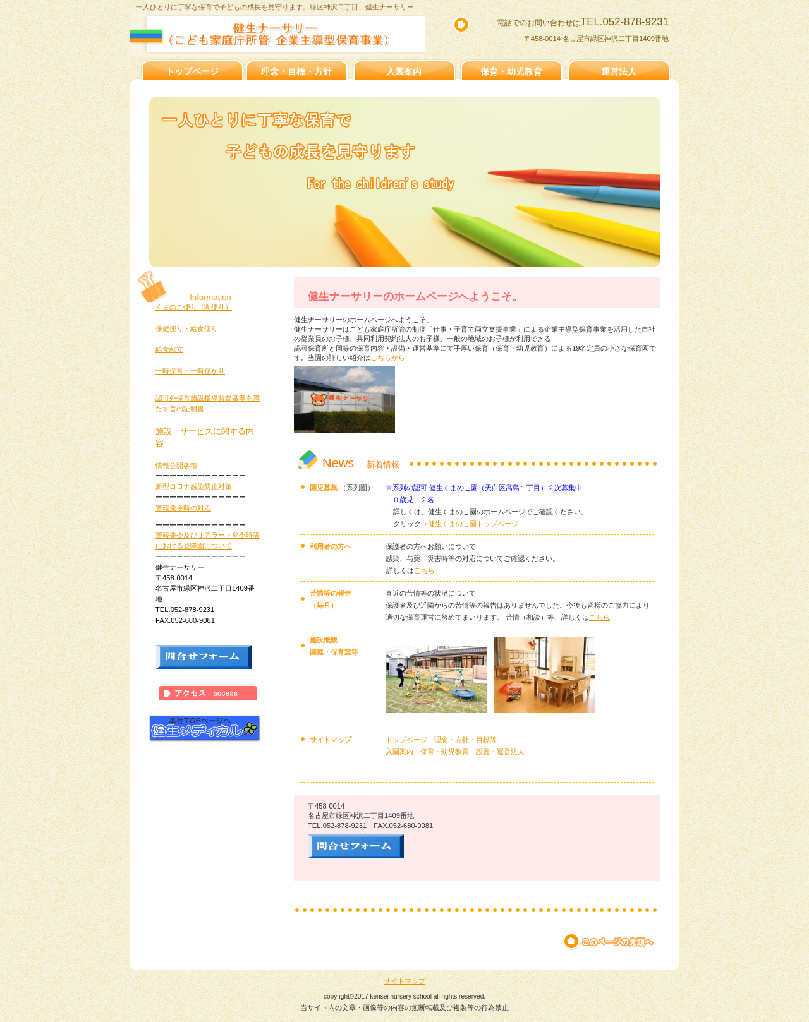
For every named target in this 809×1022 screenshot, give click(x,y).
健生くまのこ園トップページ (473, 523)
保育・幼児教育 (444, 751)
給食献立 (169, 349)
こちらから (387, 357)
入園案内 (399, 751)
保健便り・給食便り (186, 328)
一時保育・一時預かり (190, 371)
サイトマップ (404, 981)
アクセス (208, 693)
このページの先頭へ (609, 941)
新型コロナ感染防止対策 (193, 486)
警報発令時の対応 (183, 508)
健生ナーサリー (288, 34)
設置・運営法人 (500, 751)
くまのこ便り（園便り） (193, 307)
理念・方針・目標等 (465, 739)
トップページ (406, 739)
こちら (424, 570)
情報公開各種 (176, 465)
